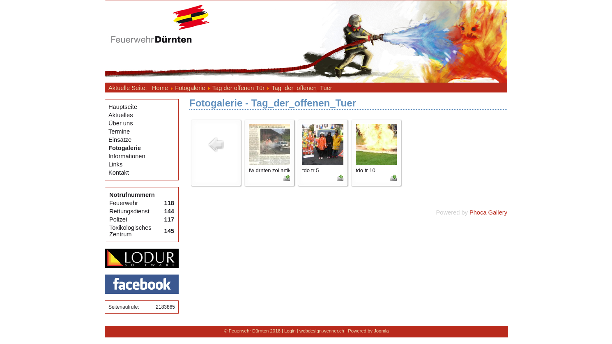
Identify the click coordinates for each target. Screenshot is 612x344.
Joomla (381, 330)
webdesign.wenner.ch (321, 330)
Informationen (126, 156)
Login (290, 330)
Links (115, 164)
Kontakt (118, 172)
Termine (119, 131)
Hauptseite (122, 107)
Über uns (120, 123)
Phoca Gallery (488, 212)
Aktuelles (120, 115)
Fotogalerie (124, 148)
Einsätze (119, 139)
